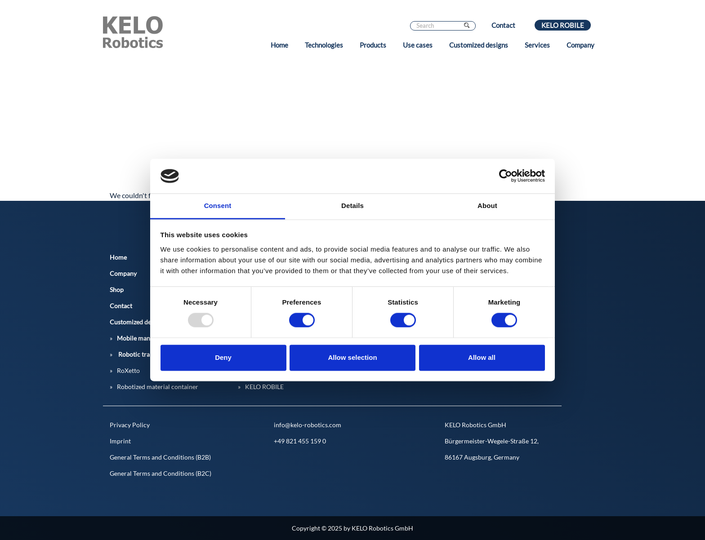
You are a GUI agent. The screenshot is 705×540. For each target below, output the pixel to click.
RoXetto (128, 370)
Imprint (120, 441)
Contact (503, 25)
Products (373, 45)
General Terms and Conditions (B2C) (160, 473)
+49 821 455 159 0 (300, 441)
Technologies (324, 45)
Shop (117, 289)
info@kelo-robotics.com (307, 425)
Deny (223, 357)
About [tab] (487, 205)
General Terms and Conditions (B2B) (160, 457)
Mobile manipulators (146, 338)
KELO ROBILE (562, 25)
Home (279, 45)
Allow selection (352, 357)
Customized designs (478, 45)
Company (580, 45)
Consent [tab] (218, 205)
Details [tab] (352, 205)
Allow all (481, 357)
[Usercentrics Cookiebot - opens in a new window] (505, 176)
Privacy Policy (130, 425)
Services (537, 45)
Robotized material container (157, 386)
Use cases (418, 45)
